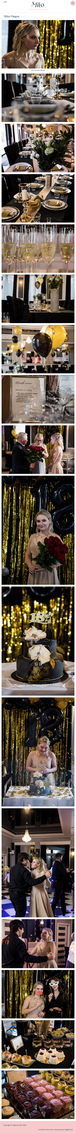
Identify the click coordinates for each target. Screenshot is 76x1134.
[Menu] (73, 3)
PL (2, 2)
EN (5, 2)
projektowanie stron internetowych (52, 1130)
